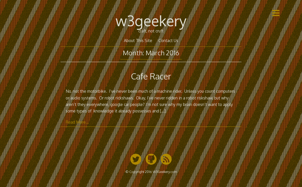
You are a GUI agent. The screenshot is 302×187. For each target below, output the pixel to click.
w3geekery (151, 20)
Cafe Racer (151, 76)
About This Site (138, 40)
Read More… (77, 122)
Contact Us (168, 40)
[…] (163, 110)
